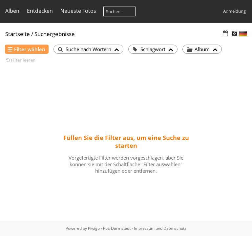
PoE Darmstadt (117, 228)
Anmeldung (234, 11)
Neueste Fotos (78, 10)
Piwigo (94, 228)
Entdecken (40, 10)
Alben (12, 10)
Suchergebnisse (54, 34)
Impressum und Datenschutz (160, 228)
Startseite (17, 34)
